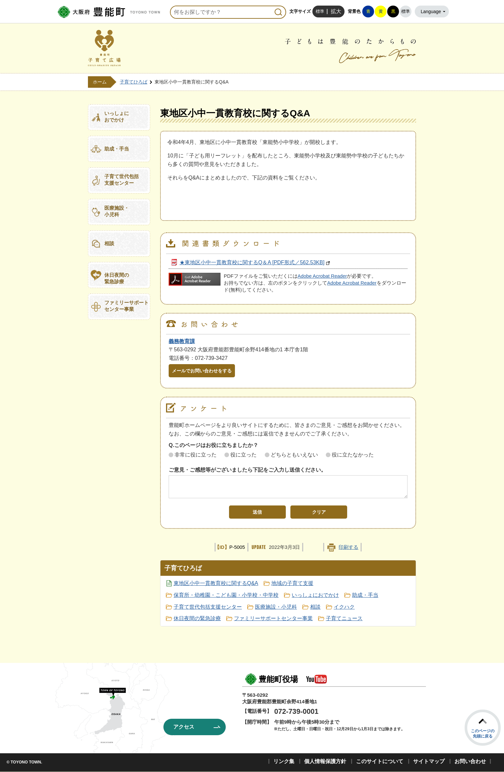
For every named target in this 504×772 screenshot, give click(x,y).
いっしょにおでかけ (116, 116)
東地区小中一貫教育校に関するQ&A (216, 583)
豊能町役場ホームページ (107, 12)
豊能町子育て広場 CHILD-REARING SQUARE (104, 48)
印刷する (348, 547)
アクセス (183, 727)
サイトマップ (429, 761)
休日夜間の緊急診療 (116, 278)
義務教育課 (182, 341)
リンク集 (283, 761)
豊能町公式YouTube (316, 679)
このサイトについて (379, 761)
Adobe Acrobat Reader (322, 276)
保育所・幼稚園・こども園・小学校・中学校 (226, 595)
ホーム (100, 81)
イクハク (344, 607)
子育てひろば (133, 81)
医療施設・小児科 (116, 211)
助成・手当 (116, 149)
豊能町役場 (278, 679)
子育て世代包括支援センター (121, 180)
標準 (320, 11)
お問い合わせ (470, 761)
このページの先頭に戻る (482, 733)
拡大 (336, 11)
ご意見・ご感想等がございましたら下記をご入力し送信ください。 (247, 470)
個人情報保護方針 (325, 761)
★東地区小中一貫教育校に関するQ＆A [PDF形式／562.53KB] (252, 262)
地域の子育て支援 (292, 583)
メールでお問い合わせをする (202, 370)
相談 (109, 243)
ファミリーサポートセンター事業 (126, 306)
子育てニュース (344, 618)
